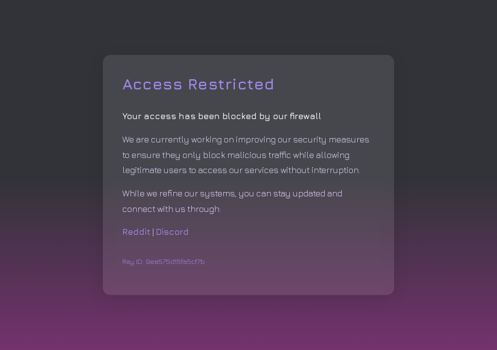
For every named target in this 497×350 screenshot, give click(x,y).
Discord (172, 232)
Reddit (136, 232)
